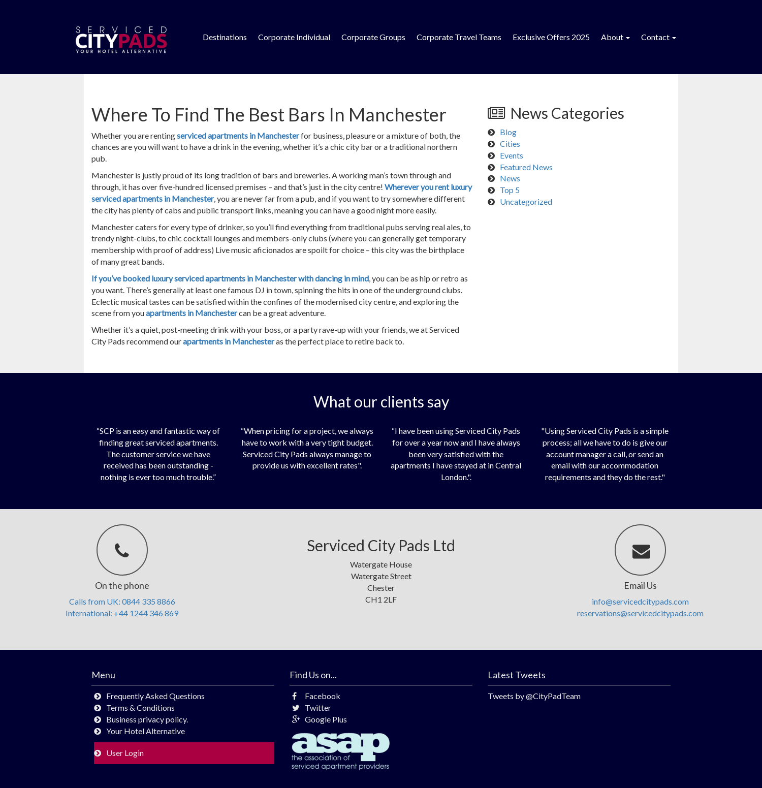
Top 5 (510, 190)
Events (511, 155)
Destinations (225, 37)
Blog (508, 132)
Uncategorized (526, 201)
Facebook (316, 696)
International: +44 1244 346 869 (122, 613)
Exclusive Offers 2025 (551, 37)
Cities (510, 143)
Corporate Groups (373, 37)
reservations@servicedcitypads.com (640, 613)
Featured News (526, 167)
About (615, 37)
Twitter (311, 707)
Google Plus (319, 719)
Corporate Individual (294, 37)
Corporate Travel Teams (459, 37)
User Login (125, 753)
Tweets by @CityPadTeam (534, 696)
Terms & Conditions (140, 707)
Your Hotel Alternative (145, 731)
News (510, 178)
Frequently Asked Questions (155, 696)
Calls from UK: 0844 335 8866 (122, 601)
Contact (658, 37)
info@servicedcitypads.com (640, 601)
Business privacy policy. (147, 719)
